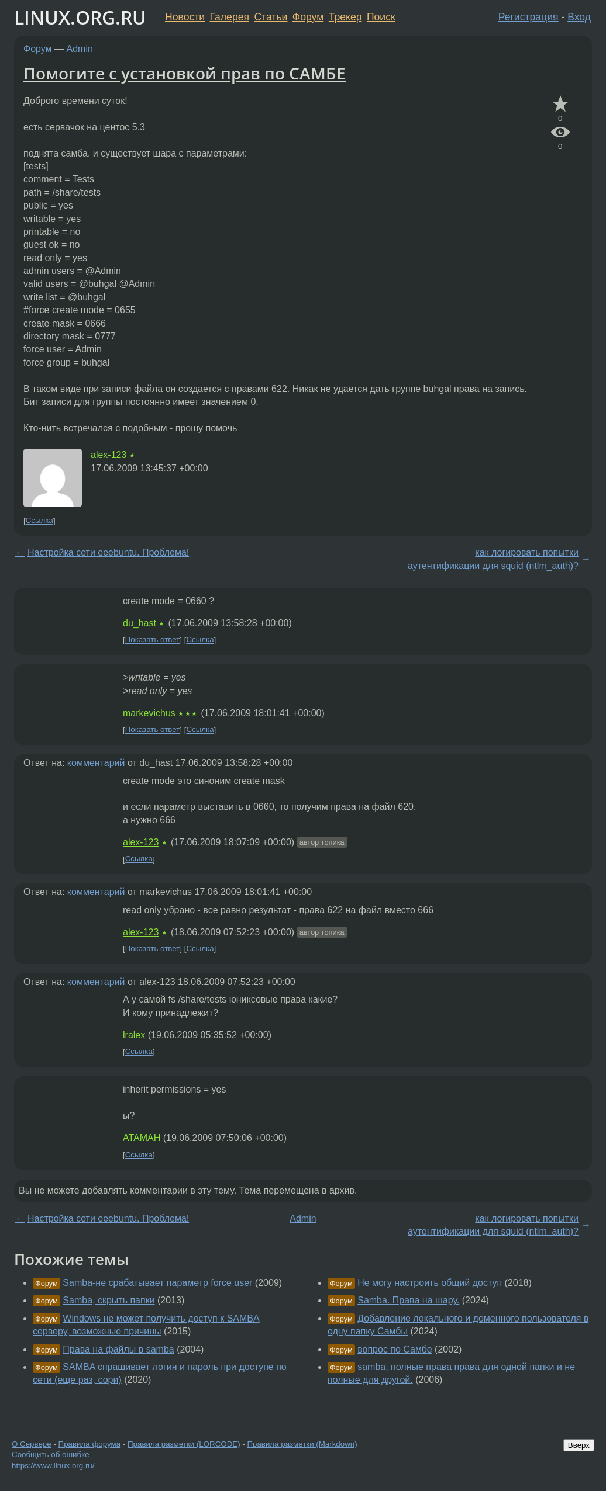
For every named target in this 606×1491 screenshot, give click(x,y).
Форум (307, 17)
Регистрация (528, 17)
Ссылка (39, 520)
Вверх (579, 1445)
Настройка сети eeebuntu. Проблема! (108, 552)
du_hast (139, 623)
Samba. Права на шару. (408, 1300)
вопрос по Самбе (394, 1349)
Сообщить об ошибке (50, 1454)
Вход (579, 17)
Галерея (229, 17)
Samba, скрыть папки (108, 1300)
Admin (80, 49)
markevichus (149, 713)
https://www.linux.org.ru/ (53, 1465)
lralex (134, 1035)
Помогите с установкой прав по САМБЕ (184, 73)
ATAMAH (141, 1138)
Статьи (270, 17)
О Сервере (31, 1444)
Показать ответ (152, 640)
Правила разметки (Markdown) (302, 1444)
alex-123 (108, 455)
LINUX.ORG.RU (80, 17)
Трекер (345, 17)
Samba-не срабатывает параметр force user (157, 1283)
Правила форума (89, 1444)
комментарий (96, 763)
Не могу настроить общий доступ (429, 1283)
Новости (185, 17)
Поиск (381, 17)
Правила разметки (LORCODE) (184, 1444)
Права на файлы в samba (118, 1349)
